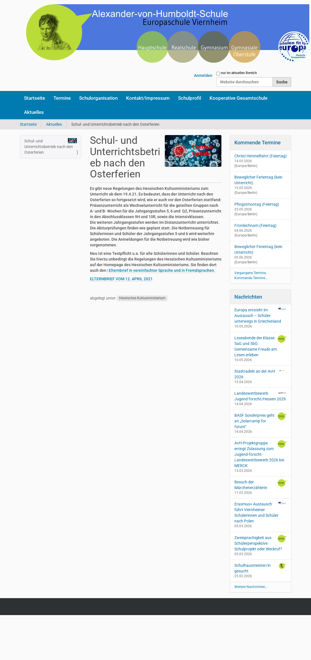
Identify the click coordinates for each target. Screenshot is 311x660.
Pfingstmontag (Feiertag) (256, 204)
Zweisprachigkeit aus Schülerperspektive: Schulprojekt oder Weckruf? (260, 543)
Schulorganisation (98, 98)
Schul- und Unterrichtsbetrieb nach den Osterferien (50, 146)
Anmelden (203, 75)
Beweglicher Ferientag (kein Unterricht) (258, 180)
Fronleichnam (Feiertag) (255, 225)
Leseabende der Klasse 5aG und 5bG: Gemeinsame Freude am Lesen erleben (260, 346)
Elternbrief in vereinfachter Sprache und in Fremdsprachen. (162, 270)
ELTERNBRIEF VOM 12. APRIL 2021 (121, 279)
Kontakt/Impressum (148, 98)
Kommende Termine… (250, 278)
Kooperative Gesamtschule (238, 98)
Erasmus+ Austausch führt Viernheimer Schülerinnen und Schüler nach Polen (260, 512)
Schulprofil (189, 98)
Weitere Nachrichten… (250, 587)
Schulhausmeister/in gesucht (260, 568)
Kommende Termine (257, 143)
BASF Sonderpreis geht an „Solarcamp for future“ (260, 420)
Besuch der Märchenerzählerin (260, 484)
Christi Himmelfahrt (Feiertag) (260, 156)
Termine (62, 98)
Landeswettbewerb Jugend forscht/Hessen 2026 (260, 395)
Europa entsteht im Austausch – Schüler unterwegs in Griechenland (260, 315)
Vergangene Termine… (251, 273)
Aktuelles (34, 112)
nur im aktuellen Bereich (239, 73)
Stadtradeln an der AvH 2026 (260, 373)
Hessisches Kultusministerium (142, 298)
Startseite (34, 98)
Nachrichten (248, 297)
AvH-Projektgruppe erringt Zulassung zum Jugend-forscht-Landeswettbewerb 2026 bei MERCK (260, 454)
